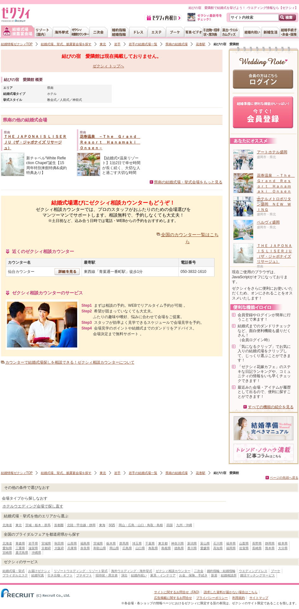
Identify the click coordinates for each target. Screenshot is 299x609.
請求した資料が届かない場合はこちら (231, 592)
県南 (50, 87)
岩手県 (33, 543)
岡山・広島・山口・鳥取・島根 (141, 525)
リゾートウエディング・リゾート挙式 (81, 571)
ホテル (52, 93)
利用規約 (238, 598)
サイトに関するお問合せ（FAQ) (176, 592)
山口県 (140, 548)
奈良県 (85, 548)
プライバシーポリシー (212, 598)
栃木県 (111, 543)
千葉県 (150, 543)
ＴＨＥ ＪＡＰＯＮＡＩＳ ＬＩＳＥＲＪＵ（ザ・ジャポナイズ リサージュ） (35, 142)
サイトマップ (258, 598)
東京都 (163, 543)
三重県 (20, 548)
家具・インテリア (163, 575)
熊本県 (270, 548)
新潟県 (192, 543)
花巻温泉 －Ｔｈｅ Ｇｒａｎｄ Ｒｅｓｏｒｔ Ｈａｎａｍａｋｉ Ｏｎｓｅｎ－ (110, 142)
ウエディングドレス (253, 571)
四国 (169, 525)
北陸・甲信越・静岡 (81, 525)
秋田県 (59, 543)
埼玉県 (137, 543)
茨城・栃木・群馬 (38, 525)
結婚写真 (37, 575)
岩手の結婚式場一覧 (143, 44)
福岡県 (231, 548)
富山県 (205, 543)
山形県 (72, 543)
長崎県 (257, 548)
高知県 (218, 548)
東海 (102, 525)
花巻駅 (200, 44)
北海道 (7, 525)
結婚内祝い (139, 575)
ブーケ (275, 571)
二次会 (198, 571)
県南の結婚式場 (176, 44)
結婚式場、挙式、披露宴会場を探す (66, 44)
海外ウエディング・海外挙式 (131, 571)
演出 (124, 575)
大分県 (283, 548)
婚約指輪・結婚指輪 (221, 571)
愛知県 (7, 548)
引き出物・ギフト (60, 575)
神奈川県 (177, 543)
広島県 (127, 548)
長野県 (257, 543)
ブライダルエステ (15, 575)
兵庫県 (72, 548)
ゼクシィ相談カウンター (173, 571)
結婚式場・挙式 (14, 571)
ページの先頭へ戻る (284, 477)
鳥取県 (153, 548)
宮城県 (46, 543)
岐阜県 (283, 543)
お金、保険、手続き (193, 575)
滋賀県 (33, 548)
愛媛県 (205, 548)
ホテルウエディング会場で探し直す (33, 506)
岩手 (117, 44)
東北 (103, 44)
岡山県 (114, 548)
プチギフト (84, 575)
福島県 (85, 543)
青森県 (20, 543)
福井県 (231, 543)
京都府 (46, 548)
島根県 (166, 548)
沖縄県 (36, 552)
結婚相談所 (229, 575)
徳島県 (179, 548)
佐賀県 (244, 548)
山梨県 (244, 543)
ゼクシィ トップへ (108, 66)
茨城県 (98, 543)
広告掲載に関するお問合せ (173, 598)
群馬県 (124, 543)
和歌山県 (99, 548)
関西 (112, 525)
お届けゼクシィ (39, 571)
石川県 (218, 543)
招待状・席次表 (107, 575)
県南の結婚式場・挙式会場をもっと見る (188, 182)
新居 (214, 575)
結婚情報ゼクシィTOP (17, 44)
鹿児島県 (22, 552)
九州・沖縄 (184, 525)
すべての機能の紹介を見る (271, 407)
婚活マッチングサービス (257, 575)
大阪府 (59, 548)
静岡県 (270, 543)
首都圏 (59, 525)
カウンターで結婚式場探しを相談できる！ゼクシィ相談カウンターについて (69, 362)
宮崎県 (7, 552)
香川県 (192, 548)
